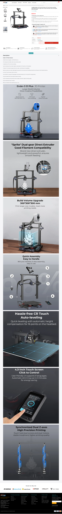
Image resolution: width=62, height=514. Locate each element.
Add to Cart (42, 42)
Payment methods (24, 496)
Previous (5, 7)
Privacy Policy (23, 499)
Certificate (12, 500)
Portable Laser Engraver (45, 500)
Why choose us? (13, 499)
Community (35, 2)
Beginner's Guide (44, 496)
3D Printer (19, 2)
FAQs (42, 499)
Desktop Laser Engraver (45, 501)
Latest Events (33, 500)
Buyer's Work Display (34, 501)
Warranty (22, 502)
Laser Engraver (14, 2)
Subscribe (54, 503)
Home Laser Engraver (45, 502)
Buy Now (51, 42)
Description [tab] (31, 53)
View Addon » (40, 27)
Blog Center (33, 496)
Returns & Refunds (24, 501)
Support (29, 2)
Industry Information (34, 499)
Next (5, 31)
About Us (12, 496)
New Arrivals (25, 2)
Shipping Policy (23, 500)
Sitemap (32, 502)
